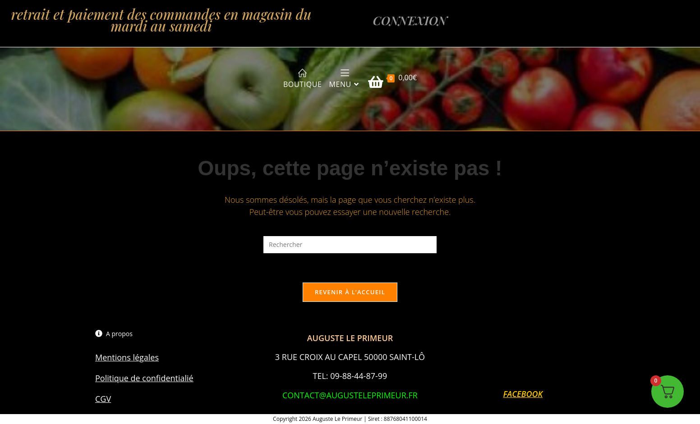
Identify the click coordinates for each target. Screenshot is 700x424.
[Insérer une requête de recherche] (350, 244)
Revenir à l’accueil (350, 292)
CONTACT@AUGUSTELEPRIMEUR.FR (350, 395)
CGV (103, 398)
